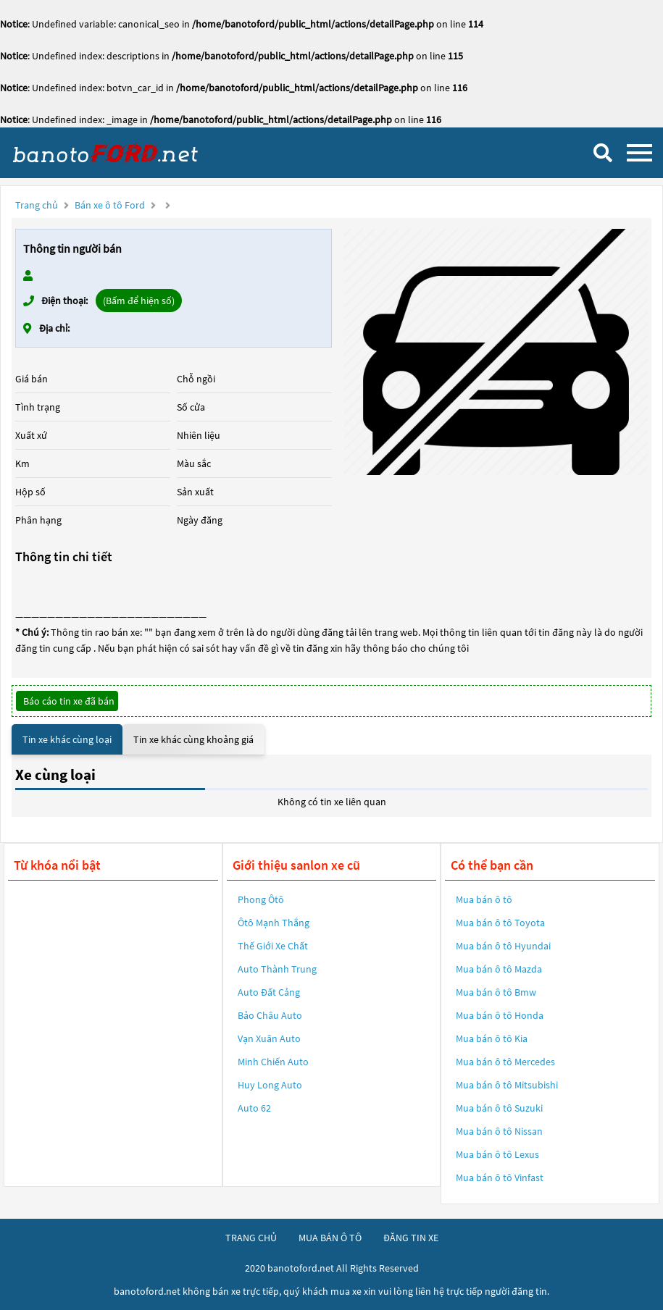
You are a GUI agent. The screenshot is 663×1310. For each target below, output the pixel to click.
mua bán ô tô (330, 1237)
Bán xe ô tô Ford (110, 204)
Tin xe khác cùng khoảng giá (193, 739)
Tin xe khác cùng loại (67, 739)
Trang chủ (36, 204)
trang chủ (251, 1237)
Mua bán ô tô (484, 899)
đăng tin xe (410, 1237)
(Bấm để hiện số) (139, 300)
